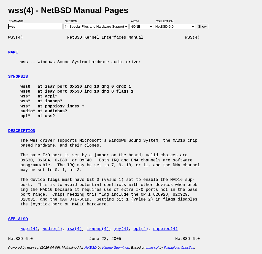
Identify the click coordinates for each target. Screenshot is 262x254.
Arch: (137, 21)
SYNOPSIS (18, 77)
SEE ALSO (18, 219)
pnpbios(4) (165, 229)
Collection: (165, 21)
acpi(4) (29, 229)
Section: (72, 21)
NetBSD (90, 247)
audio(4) (52, 229)
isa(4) (74, 229)
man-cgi (152, 247)
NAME (13, 52)
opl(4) (141, 229)
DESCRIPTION (21, 131)
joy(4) (121, 229)
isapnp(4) (98, 229)
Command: (18, 21)
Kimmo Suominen (115, 247)
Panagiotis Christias (179, 247)
